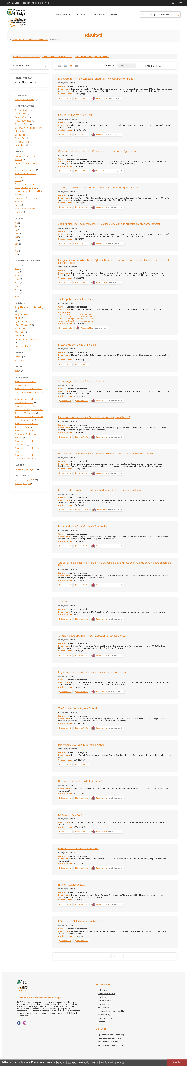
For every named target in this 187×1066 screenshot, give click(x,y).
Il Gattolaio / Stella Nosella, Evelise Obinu (80, 921)
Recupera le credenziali (180, 2)
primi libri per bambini (25, 170)
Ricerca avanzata (63, 14)
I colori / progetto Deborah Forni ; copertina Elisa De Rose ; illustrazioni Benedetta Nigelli (105, 453)
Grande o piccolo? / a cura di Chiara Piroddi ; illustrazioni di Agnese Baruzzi (98, 187)
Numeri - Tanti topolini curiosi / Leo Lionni (76, 318)
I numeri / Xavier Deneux (71, 884)
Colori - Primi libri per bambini (29, 163)
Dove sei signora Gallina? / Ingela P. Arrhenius (82, 526)
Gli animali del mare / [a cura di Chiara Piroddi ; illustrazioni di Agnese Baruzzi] (99, 151)
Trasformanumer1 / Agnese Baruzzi (77, 708)
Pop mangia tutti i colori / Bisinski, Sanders (81, 744)
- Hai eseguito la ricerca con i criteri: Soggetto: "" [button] (61, 56)
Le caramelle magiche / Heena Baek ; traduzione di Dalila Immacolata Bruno (99, 490)
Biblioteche (82, 14)
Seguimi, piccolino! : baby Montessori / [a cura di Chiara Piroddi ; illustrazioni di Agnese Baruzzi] (109, 224)
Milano (18, 180)
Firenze (18, 205)
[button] (65, 98)
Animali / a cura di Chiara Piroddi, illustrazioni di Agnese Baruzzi (92, 635)
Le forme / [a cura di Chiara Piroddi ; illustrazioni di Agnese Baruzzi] (94, 417)
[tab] (93, 56)
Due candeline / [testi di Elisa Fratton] (78, 848)
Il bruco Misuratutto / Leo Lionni (75, 114)
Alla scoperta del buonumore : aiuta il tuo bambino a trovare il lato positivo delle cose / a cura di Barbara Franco (114, 564)
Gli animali (63, 601)
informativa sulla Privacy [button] (110, 1062)
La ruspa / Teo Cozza (70, 814)
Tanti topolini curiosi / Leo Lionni (75, 299)
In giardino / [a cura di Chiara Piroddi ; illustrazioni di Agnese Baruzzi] (94, 672)
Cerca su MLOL (81, 98)
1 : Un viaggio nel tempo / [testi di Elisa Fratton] (83, 381)
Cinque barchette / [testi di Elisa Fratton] (80, 781)
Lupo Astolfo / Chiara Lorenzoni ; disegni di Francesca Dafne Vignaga (95, 78)
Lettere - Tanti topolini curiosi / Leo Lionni (76, 316)
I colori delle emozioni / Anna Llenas (78, 344)
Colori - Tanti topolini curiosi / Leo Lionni (75, 314)
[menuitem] (63, 14)
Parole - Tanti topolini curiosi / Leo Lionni (75, 321)
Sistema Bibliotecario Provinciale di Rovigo (32, 39)
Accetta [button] (177, 1062)
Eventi (114, 14)
